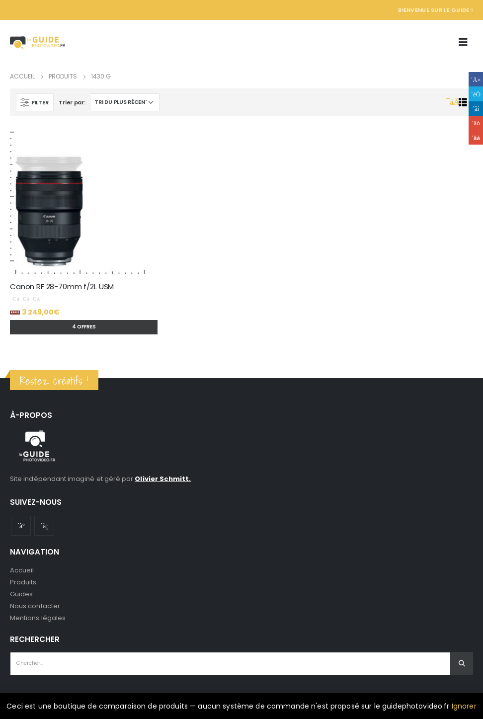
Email (476, 137)
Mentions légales (38, 618)
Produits (23, 582)
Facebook (476, 79)
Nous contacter (35, 606)
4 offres (84, 326)
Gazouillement (476, 93)
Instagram (44, 526)
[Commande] (125, 102)
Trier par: (72, 102)
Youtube (21, 526)
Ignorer (464, 706)
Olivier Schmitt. (163, 478)
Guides (21, 594)
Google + (476, 123)
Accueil (22, 570)
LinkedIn (476, 108)
